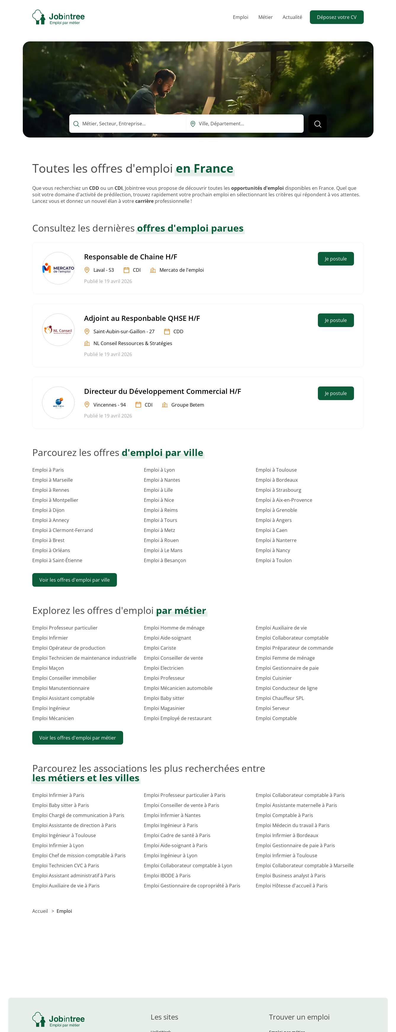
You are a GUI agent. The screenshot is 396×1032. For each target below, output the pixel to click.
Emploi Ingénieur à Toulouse (64, 835)
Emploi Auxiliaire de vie (281, 628)
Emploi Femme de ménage (285, 658)
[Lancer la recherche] (317, 123)
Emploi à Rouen (161, 540)
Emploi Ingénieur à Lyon (170, 855)
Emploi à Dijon (48, 510)
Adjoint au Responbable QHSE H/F (142, 318)
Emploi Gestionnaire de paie (287, 668)
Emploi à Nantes (162, 480)
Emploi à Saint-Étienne (57, 560)
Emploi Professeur (164, 678)
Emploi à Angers (274, 520)
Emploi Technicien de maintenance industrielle (84, 658)
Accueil (40, 911)
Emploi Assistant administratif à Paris (73, 875)
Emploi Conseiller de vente (173, 658)
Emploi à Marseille (52, 480)
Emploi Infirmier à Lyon (58, 845)
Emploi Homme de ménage (174, 628)
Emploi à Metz (159, 530)
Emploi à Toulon (274, 560)
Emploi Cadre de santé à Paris (177, 835)
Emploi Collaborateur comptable (292, 638)
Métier (265, 17)
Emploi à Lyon (159, 470)
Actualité (292, 17)
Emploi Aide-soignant (167, 638)
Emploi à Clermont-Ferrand (62, 530)
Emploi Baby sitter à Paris (60, 805)
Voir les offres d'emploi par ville (74, 580)
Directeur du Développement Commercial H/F (162, 391)
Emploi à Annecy (50, 520)
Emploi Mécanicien (53, 718)
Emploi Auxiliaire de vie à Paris (66, 885)
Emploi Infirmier (50, 638)
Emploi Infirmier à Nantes (172, 815)
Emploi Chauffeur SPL (280, 698)
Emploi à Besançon (165, 560)
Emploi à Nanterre (276, 540)
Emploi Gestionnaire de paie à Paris (295, 845)
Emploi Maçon (48, 668)
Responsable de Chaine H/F (130, 256)
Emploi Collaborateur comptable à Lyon (188, 865)
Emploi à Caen (271, 530)
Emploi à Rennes (50, 490)
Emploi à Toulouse (276, 470)
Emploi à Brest (48, 540)
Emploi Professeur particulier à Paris (185, 795)
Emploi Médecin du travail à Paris (293, 825)
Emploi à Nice (159, 500)
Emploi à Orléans (51, 550)
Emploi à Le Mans (163, 550)
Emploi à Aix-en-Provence (284, 500)
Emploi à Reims (161, 510)
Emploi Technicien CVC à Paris (65, 865)
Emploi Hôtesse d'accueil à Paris (292, 885)
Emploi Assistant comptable (63, 698)
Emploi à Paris (48, 470)
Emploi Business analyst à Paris (291, 875)
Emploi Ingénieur (51, 708)
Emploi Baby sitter (164, 698)
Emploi (240, 17)
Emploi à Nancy (273, 550)
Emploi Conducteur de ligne (287, 688)
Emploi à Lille (158, 490)
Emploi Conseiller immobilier (64, 678)
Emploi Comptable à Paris (284, 815)
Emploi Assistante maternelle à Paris (296, 805)
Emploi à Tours (160, 520)
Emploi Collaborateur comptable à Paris (300, 795)
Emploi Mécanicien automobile (178, 688)
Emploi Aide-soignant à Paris (175, 845)
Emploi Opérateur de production (68, 648)
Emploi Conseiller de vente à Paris (181, 805)
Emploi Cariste (160, 648)
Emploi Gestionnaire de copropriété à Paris (192, 885)
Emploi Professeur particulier (65, 628)
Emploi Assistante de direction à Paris (74, 825)
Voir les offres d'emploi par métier (77, 738)
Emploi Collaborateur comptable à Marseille (305, 865)
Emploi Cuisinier (274, 678)
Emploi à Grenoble (276, 510)
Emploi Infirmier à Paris (58, 795)
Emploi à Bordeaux (277, 480)
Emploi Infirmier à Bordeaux (287, 835)
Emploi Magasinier (164, 708)
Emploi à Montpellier (55, 500)
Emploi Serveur (273, 708)
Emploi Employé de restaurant (178, 718)
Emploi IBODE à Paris (167, 875)
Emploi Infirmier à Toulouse (286, 855)
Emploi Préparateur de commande (294, 648)
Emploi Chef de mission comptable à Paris (79, 855)
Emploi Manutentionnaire (60, 688)
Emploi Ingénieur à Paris (171, 825)
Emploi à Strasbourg (278, 490)
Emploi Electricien (163, 668)
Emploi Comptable (276, 718)
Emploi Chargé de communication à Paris (78, 815)
